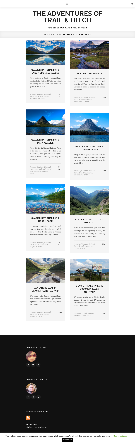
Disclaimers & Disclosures (36, 427)
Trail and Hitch (40, 169)
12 (59, 95)
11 (104, 98)
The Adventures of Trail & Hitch (67, 16)
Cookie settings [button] (120, 436)
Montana (40, 94)
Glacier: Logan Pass (89, 73)
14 (59, 244)
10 (59, 168)
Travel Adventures (41, 96)
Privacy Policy (31, 424)
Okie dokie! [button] (67, 440)
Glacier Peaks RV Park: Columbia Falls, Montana (89, 289)
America (33, 94)
